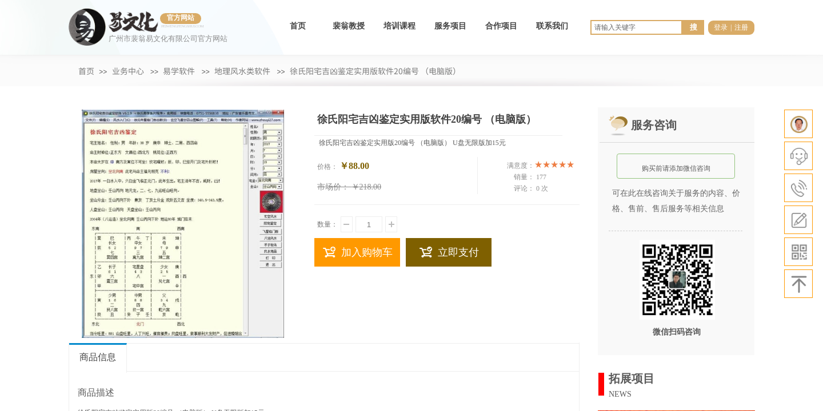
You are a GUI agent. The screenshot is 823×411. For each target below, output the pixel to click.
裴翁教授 (349, 26)
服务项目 (450, 26)
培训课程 (399, 26)
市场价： (333, 187)
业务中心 (128, 70)
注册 (741, 27)
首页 (298, 26)
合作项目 (501, 26)
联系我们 (552, 26)
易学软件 (179, 70)
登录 (721, 27)
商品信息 (97, 357)
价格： (327, 167)
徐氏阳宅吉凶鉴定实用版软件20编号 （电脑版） (375, 70)
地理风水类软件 (242, 70)
